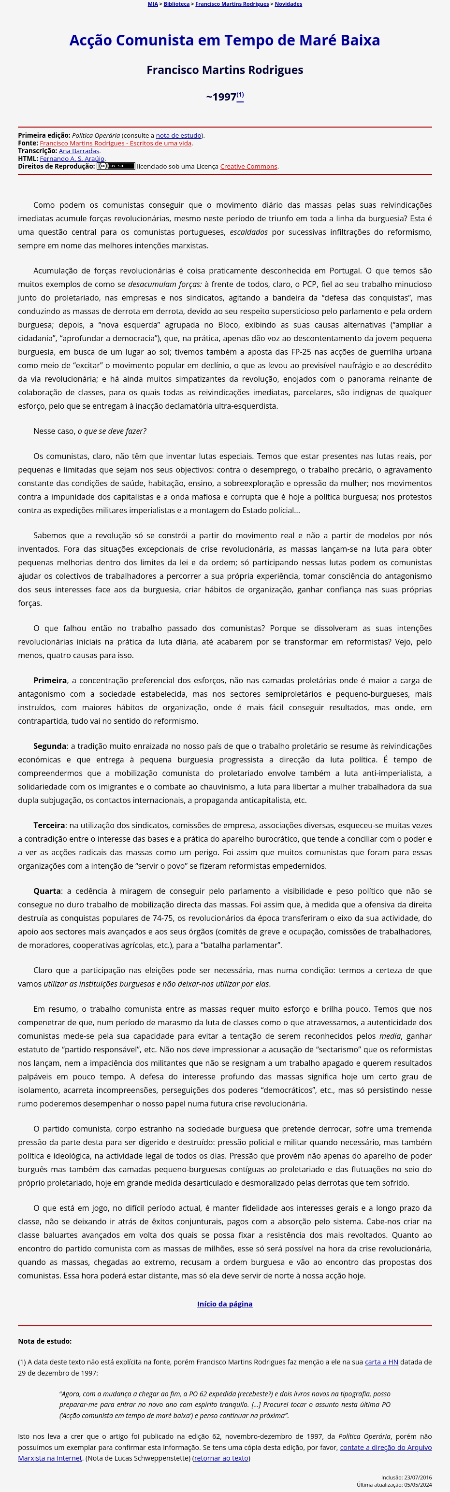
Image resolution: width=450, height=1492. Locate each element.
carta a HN (381, 1361)
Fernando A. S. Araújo (72, 158)
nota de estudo (179, 135)
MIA (153, 3)
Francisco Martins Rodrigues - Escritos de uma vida (115, 143)
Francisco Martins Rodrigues (232, 3)
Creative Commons (248, 166)
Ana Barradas (79, 150)
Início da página (225, 1303)
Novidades (288, 3)
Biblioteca (177, 3)
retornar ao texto (221, 1458)
